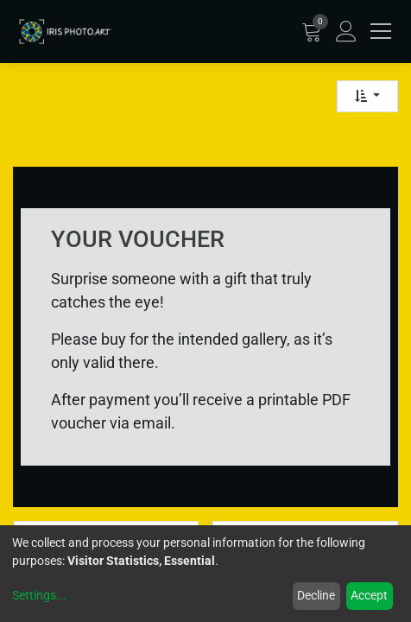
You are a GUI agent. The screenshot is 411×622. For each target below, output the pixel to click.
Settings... (39, 595)
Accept (369, 595)
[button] (367, 96)
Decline (316, 595)
